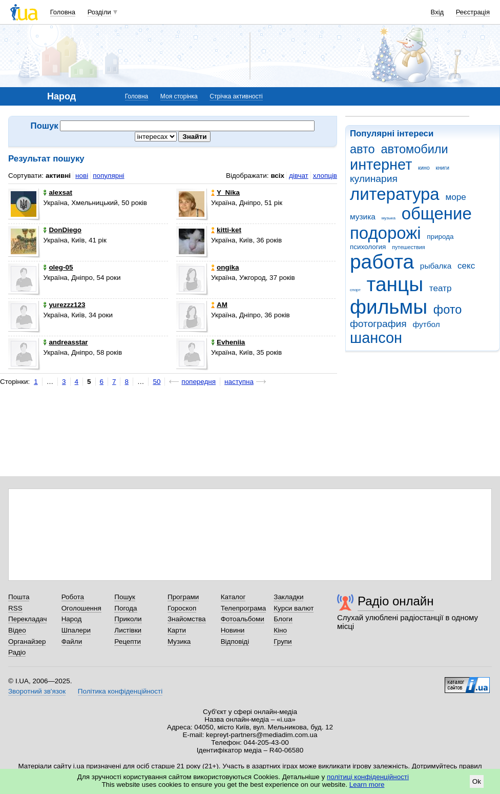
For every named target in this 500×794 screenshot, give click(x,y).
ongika (225, 267)
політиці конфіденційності (368, 777)
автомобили (414, 149)
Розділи (99, 12)
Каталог (233, 597)
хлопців (325, 175)
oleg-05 (58, 267)
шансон (376, 338)
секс (466, 266)
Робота (72, 597)
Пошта (18, 597)
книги (442, 168)
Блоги (283, 619)
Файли (71, 641)
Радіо (17, 652)
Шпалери (76, 630)
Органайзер (27, 641)
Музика (179, 641)
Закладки (288, 597)
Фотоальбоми (242, 619)
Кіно (280, 630)
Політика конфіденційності (120, 691)
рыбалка (435, 265)
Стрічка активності (236, 96)
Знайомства (187, 619)
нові (81, 175)
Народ (71, 619)
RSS (15, 608)
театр (440, 288)
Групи (282, 641)
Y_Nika (225, 192)
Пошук (124, 597)
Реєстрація (473, 12)
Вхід (437, 12)
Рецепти (127, 641)
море (455, 197)
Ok (476, 781)
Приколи (127, 619)
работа (382, 262)
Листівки (127, 630)
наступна (239, 381)
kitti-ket (226, 230)
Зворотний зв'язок (37, 691)
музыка (388, 218)
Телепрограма (243, 608)
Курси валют (294, 608)
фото (447, 309)
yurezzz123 (64, 305)
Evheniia (228, 342)
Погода (125, 608)
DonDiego (62, 230)
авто (362, 149)
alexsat (57, 192)
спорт (355, 290)
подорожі (385, 232)
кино (424, 168)
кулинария (374, 178)
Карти (177, 630)
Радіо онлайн (396, 601)
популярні (108, 175)
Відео (17, 630)
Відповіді (235, 641)
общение (437, 213)
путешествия (408, 247)
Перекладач (27, 619)
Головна (62, 12)
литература (395, 194)
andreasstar (65, 342)
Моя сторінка (179, 96)
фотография (378, 323)
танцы (395, 284)
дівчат (298, 175)
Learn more (367, 784)
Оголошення (81, 608)
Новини (233, 630)
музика (363, 216)
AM (219, 305)
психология (368, 247)
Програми (183, 597)
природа (440, 236)
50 (156, 381)
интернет (381, 164)
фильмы (388, 307)
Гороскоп (182, 608)
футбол (426, 324)
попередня (198, 381)
